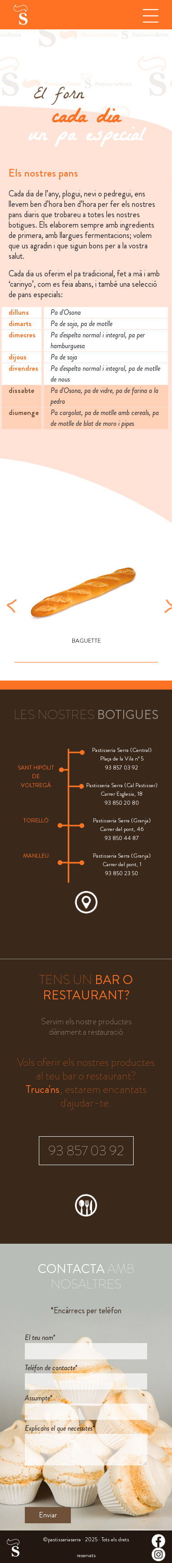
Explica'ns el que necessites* (59, 1428)
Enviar (48, 1515)
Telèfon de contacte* (51, 1367)
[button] (12, 605)
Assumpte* (38, 1398)
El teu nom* (40, 1337)
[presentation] (93, 1486)
